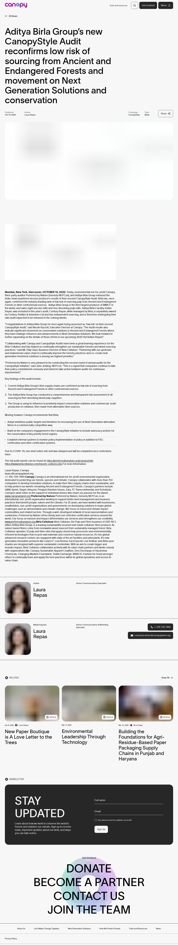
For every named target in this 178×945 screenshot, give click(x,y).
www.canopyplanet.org (17, 496)
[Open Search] (134, 5)
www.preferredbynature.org (20, 521)
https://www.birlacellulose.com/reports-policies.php (33, 464)
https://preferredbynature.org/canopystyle (70, 460)
